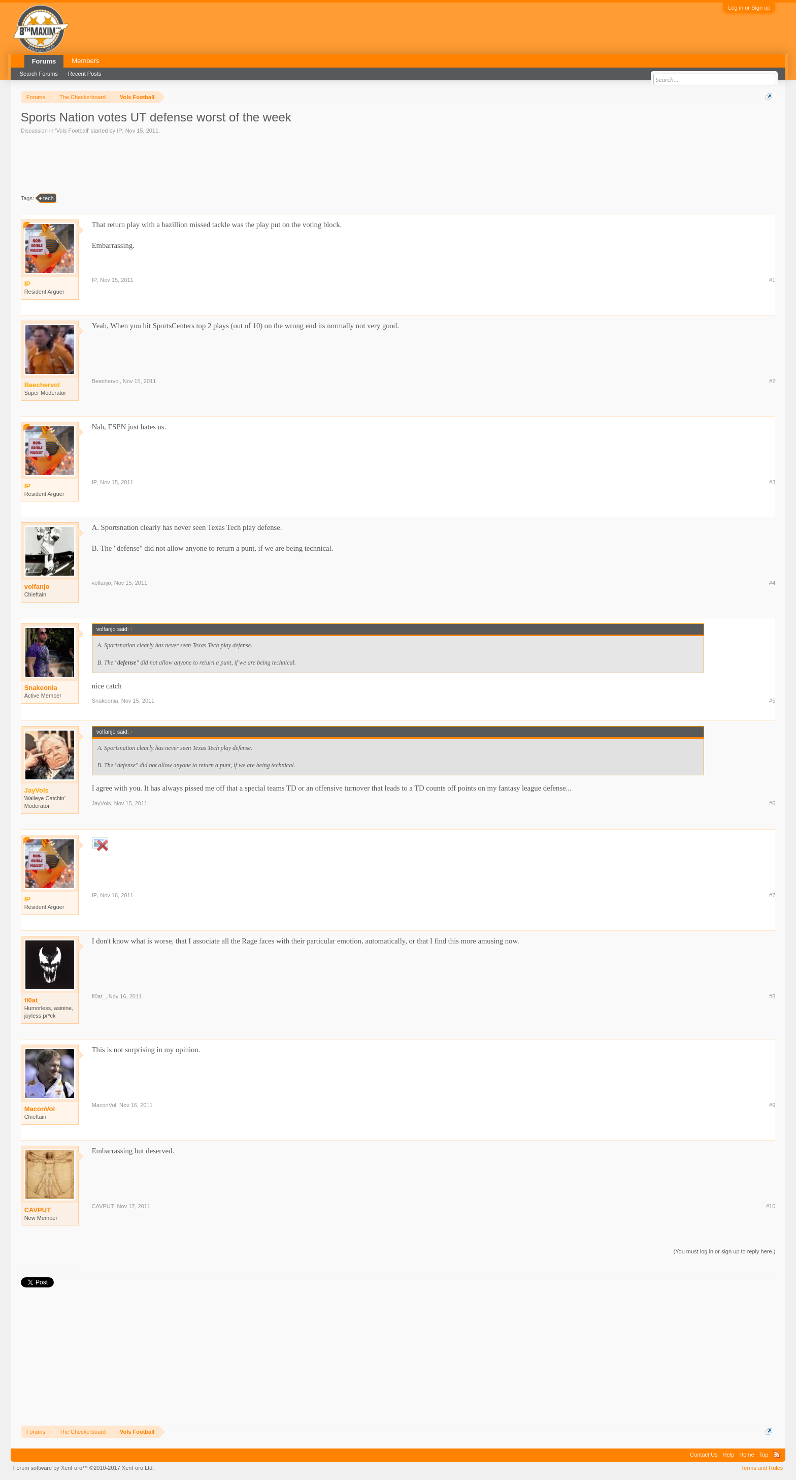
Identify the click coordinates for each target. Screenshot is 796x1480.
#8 (772, 996)
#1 (772, 280)
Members (85, 61)
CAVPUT (37, 1210)
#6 (772, 803)
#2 (772, 381)
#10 (770, 1206)
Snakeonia (40, 687)
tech (47, 198)
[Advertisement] (205, 163)
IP (119, 131)
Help (729, 1455)
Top (764, 1455)
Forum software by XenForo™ (83, 1468)
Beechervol (106, 381)
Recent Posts (84, 74)
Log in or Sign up (749, 8)
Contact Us (703, 1455)
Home (746, 1455)
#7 (772, 895)
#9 (772, 1105)
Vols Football (72, 131)
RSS (776, 1454)
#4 (772, 583)
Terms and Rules (762, 1468)
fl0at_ (33, 1000)
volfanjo (37, 586)
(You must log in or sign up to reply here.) (725, 1251)
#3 (772, 482)
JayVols (101, 803)
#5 (772, 701)
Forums (44, 61)
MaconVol (39, 1109)
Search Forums (39, 74)
